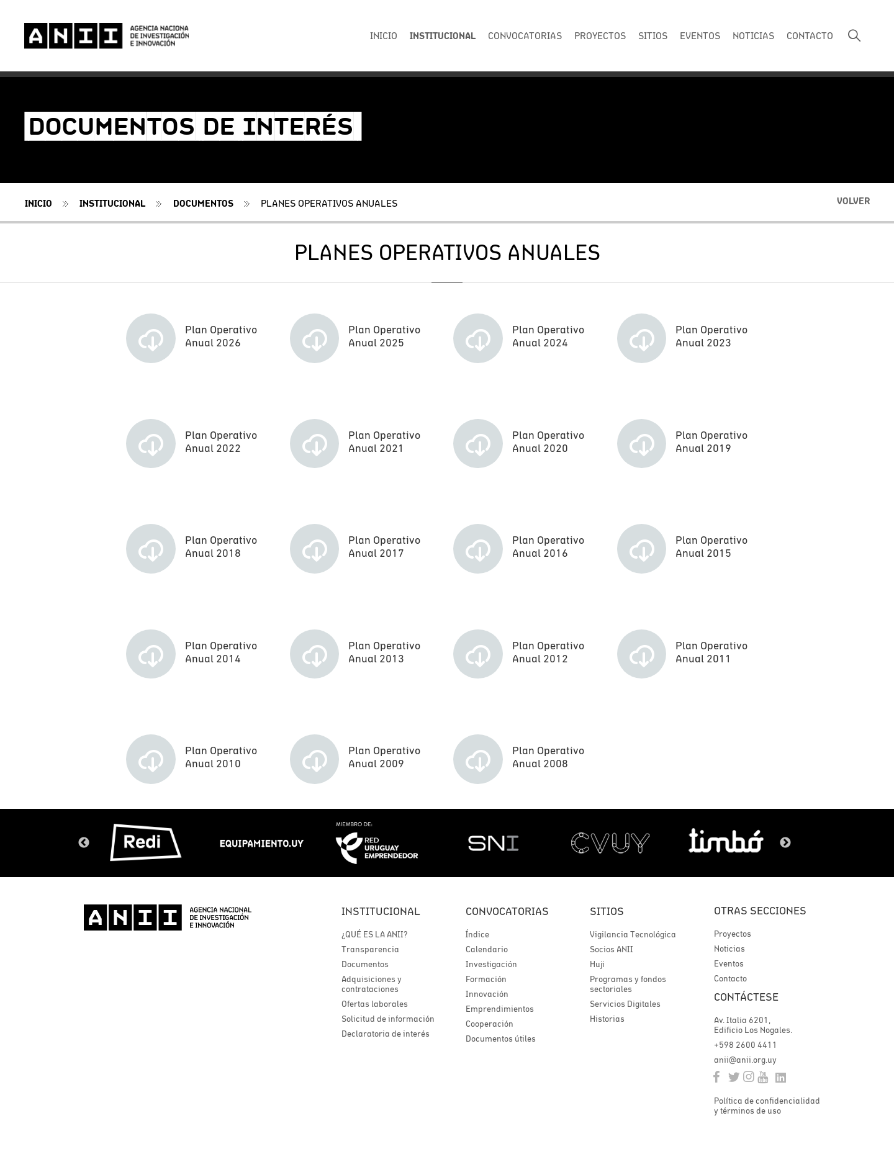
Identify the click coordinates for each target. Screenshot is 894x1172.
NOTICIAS (753, 35)
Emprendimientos (500, 1010)
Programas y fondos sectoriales (628, 985)
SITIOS (652, 35)
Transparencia (370, 950)
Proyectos (732, 935)
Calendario (487, 950)
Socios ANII (611, 950)
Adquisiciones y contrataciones (371, 985)
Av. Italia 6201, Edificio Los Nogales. (753, 1027)
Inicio (38, 203)
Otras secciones (760, 912)
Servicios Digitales (625, 1005)
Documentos (203, 203)
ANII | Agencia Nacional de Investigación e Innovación (108, 36)
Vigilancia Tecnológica (633, 935)
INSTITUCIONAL (443, 36)
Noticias (729, 950)
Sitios (607, 912)
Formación (486, 980)
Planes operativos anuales (329, 203)
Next (785, 844)
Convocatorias (507, 912)
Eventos (729, 965)
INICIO (383, 35)
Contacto (730, 980)
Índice (477, 935)
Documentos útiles (501, 1040)
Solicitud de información (388, 1020)
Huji (597, 965)
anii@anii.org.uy (745, 1062)
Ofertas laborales (374, 1005)
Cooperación (489, 1025)
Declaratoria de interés (385, 1035)
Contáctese (746, 999)
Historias (607, 1020)
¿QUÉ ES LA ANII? (374, 935)
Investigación (491, 965)
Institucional (112, 203)
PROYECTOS (600, 35)
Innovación (487, 995)
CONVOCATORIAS (525, 35)
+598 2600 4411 (745, 1047)
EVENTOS (700, 35)
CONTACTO (810, 35)
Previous (84, 844)
